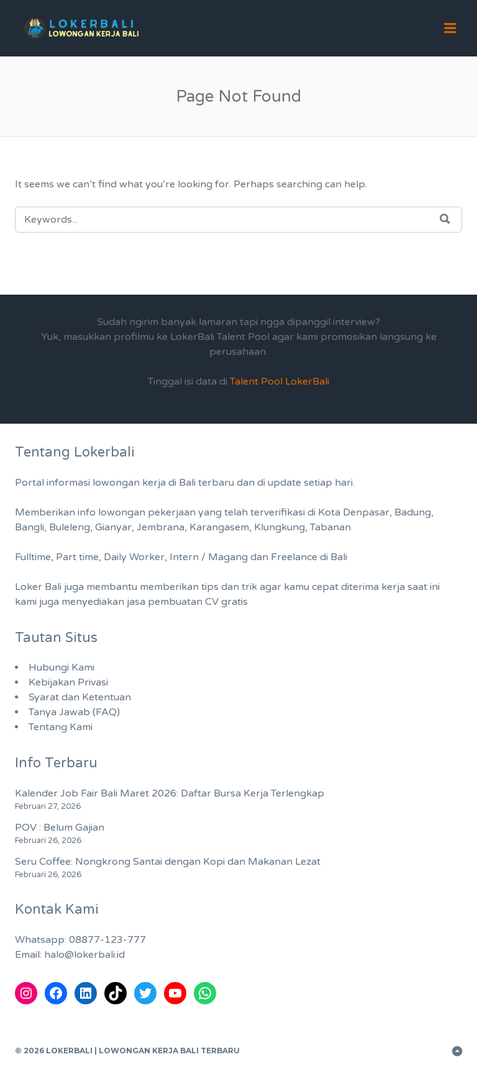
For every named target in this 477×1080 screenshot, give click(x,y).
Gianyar (113, 527)
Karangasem (219, 527)
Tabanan (330, 527)
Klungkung (279, 527)
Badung (412, 512)
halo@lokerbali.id (84, 954)
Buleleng (69, 527)
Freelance (294, 557)
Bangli (29, 527)
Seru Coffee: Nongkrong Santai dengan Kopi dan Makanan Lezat (167, 861)
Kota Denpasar (353, 512)
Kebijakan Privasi (68, 682)
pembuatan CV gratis (198, 602)
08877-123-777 (107, 940)
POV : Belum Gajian (59, 827)
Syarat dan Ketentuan (80, 697)
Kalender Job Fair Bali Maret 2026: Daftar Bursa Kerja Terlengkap (169, 793)
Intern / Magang (209, 557)
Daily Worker (134, 557)
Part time (77, 557)
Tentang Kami (61, 727)
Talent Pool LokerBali (279, 381)
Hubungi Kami (61, 667)
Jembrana (160, 527)
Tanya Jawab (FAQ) (74, 712)
